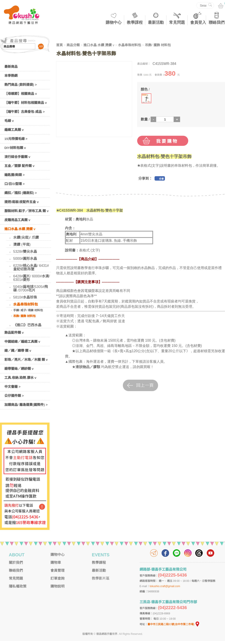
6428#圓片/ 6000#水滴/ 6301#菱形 (31, 278)
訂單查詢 (57, 578)
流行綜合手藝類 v (17, 157)
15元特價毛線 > (16, 139)
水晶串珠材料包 (25, 304)
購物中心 (114, 22)
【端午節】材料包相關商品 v (25, 102)
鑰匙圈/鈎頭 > (14, 175)
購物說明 (57, 586)
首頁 (59, 45)
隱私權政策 (17, 586)
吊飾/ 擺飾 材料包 (24, 316)
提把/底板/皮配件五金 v (21, 202)
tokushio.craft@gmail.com (165, 586)
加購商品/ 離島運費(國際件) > (26, 405)
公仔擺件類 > (14, 395)
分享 (161, 179)
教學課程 (135, 22)
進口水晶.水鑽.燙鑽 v (19, 229)
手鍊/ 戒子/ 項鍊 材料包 (28, 310)
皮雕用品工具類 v (17, 220)
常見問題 (177, 22)
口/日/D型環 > (14, 184)
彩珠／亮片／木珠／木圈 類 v (26, 359)
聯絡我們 (217, 22)
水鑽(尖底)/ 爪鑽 (26, 237)
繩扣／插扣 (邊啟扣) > (20, 193)
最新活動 (156, 22)
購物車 (55, 562)
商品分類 (73, 45)
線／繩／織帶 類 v (17, 350)
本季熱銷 (11, 75)
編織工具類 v (14, 130)
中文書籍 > (12, 386)
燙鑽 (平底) (22, 244)
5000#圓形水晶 (25, 258)
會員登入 (198, 22)
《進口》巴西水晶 (27, 325)
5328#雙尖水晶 (25, 251)
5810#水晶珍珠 (25, 297)
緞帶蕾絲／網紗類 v (19, 368)
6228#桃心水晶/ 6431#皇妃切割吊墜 (31, 267)
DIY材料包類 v (15, 148)
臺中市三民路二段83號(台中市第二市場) (174, 624)
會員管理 (57, 570)
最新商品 (11, 66)
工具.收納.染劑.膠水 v (20, 377)
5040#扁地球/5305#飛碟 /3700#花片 (30, 288)
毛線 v (9, 121)
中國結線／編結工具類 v (22, 341)
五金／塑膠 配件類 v (19, 166)
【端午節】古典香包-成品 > (24, 112)
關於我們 (16, 562)
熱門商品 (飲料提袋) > (20, 84)
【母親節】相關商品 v (20, 93)
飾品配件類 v (14, 332)
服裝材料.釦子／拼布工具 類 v (26, 211)
